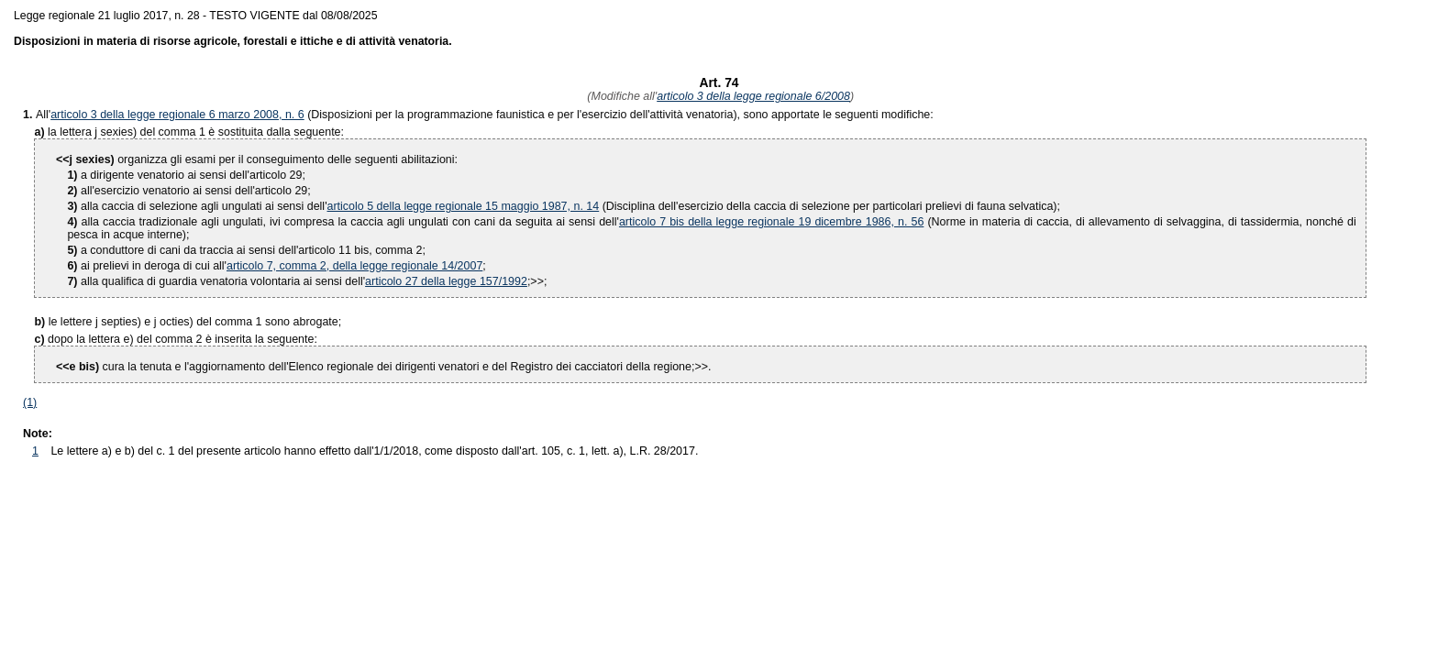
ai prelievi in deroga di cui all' (147, 265)
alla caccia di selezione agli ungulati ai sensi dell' (196, 206)
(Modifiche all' (620, 96)
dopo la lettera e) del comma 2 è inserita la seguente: (182, 339)
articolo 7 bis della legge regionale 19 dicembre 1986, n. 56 (771, 221)
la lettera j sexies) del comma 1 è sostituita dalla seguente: (196, 132)
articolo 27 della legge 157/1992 (446, 281)
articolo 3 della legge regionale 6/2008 (753, 96)
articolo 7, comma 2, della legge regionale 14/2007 (354, 265)
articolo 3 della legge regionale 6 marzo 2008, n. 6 (177, 114)
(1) (30, 402)
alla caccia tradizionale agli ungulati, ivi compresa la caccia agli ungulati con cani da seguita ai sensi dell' (343, 221)
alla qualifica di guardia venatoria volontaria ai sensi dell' (216, 281)
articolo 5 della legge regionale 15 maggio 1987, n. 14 (463, 206)
